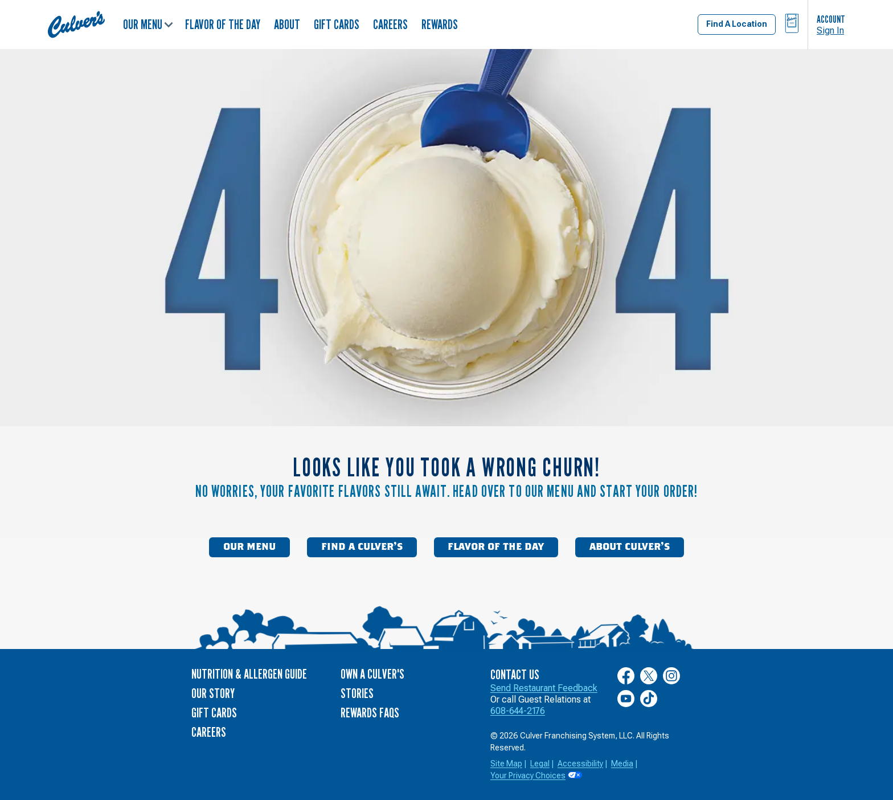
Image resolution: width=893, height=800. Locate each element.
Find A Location (736, 23)
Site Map (506, 763)
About (287, 24)
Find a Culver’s (362, 547)
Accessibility (580, 763)
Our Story (213, 693)
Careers (390, 24)
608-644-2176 (517, 710)
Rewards (439, 24)
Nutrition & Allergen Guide (249, 674)
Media (622, 763)
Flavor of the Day (222, 24)
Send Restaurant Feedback (543, 688)
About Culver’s (629, 547)
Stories (357, 693)
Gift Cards (336, 24)
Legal (540, 763)
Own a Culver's (372, 674)
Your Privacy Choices (528, 775)
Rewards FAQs (370, 712)
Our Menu (148, 24)
